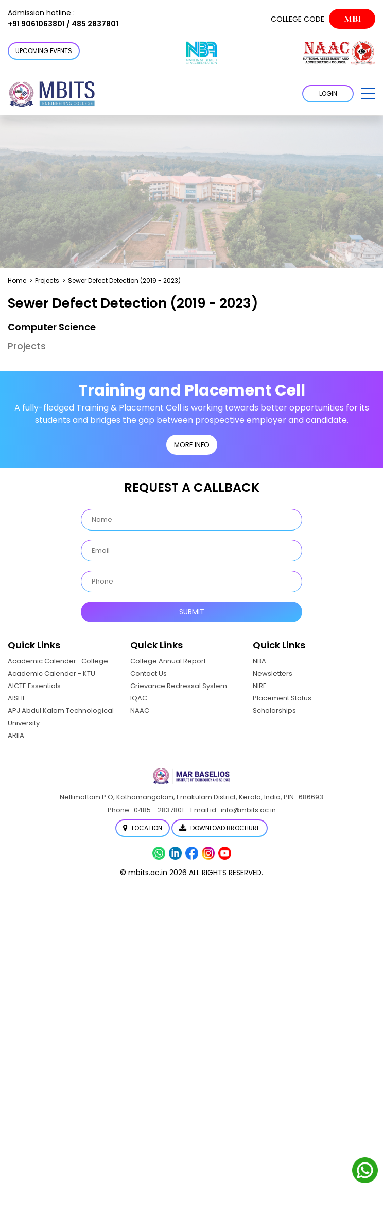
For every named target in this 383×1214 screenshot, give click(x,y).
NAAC (139, 710)
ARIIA (16, 735)
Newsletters (272, 673)
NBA (259, 661)
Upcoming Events (43, 50)
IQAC (138, 698)
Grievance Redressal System (178, 686)
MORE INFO (192, 445)
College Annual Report (168, 661)
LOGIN (328, 93)
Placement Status (282, 698)
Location (142, 828)
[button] (368, 93)
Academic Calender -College (58, 661)
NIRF (259, 686)
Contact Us (148, 673)
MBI (352, 19)
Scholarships (274, 710)
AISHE (17, 698)
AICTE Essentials (34, 686)
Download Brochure (219, 828)
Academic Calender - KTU (51, 673)
